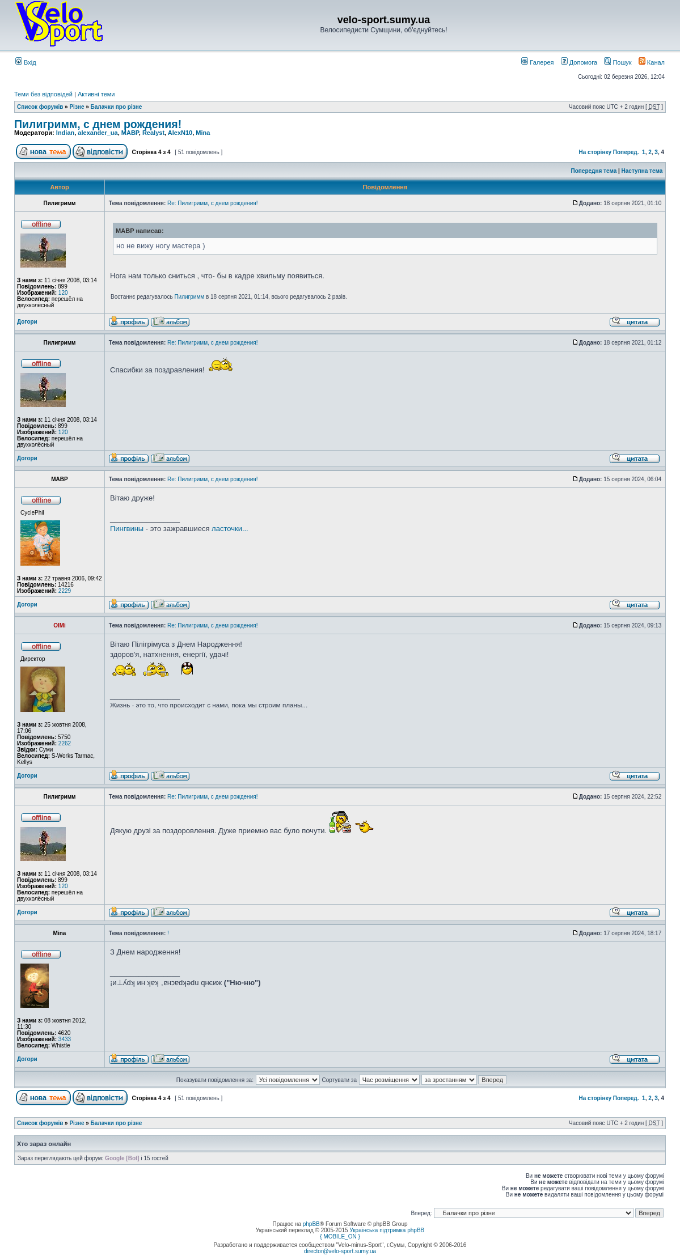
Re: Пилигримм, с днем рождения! (212, 203)
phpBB (311, 1224)
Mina (203, 132)
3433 (64, 1039)
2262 (64, 743)
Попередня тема (593, 171)
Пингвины (126, 528)
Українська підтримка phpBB (386, 1230)
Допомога (579, 62)
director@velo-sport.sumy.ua (340, 1251)
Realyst (153, 132)
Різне (76, 107)
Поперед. (626, 152)
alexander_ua (97, 132)
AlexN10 (180, 132)
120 (63, 293)
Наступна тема (642, 171)
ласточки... (230, 528)
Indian (65, 132)
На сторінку (595, 152)
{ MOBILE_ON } (340, 1236)
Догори (27, 322)
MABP (130, 132)
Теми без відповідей (43, 94)
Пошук (617, 62)
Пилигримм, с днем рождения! (97, 124)
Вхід (25, 62)
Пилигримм (189, 297)
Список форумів (40, 107)
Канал (652, 62)
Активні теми (96, 94)
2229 (64, 591)
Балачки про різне (116, 107)
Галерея (537, 62)
